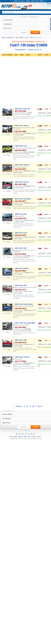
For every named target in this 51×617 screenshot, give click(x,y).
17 (36, 406)
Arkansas (41, 190)
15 (30, 406)
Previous (18, 406)
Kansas (40, 311)
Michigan (41, 172)
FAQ (29, 436)
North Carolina (42, 153)
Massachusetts (42, 364)
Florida (40, 206)
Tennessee (41, 330)
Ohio (40, 292)
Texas (40, 116)
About (25, 436)
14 (27, 406)
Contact (39, 436)
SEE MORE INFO (42, 113)
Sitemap (20, 436)
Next (40, 406)
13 (24, 406)
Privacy (33, 436)
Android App (13, 436)
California (41, 132)
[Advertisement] (26, 81)
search (35, 32)
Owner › (29, 114)
